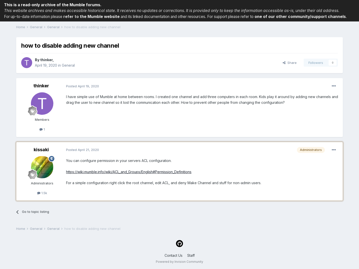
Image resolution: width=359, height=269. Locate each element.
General (68, 65)
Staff (191, 255)
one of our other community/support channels (300, 16)
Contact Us (173, 255)
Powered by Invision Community (179, 262)
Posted (82, 86)
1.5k (42, 193)
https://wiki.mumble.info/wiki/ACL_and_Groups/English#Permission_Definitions (128, 172)
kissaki (41, 149)
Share (290, 63)
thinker (46, 60)
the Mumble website (100, 16)
